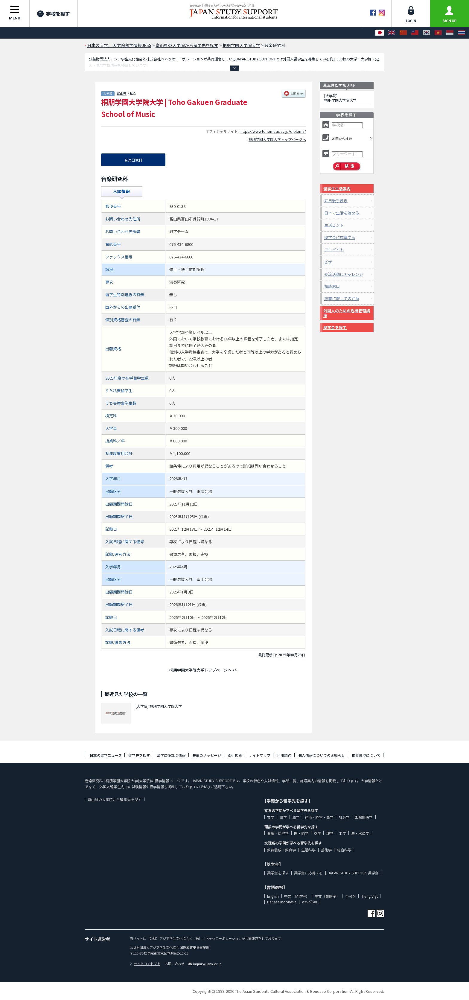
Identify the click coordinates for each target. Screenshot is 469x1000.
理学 (330, 833)
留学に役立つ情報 (171, 755)
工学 (342, 833)
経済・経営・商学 (319, 817)
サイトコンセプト (145, 963)
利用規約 (284, 755)
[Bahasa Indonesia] (449, 33)
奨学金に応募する (339, 237)
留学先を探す (139, 755)
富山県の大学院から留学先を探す (114, 799)
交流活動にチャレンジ (343, 274)
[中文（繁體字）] (414, 33)
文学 (270, 817)
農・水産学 (360, 833)
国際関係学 (364, 817)
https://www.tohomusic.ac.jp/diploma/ (273, 131)
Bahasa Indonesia (281, 901)
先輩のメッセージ (206, 755)
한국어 (350, 896)
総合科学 (344, 849)
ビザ (328, 262)
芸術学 (326, 849)
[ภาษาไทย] (461, 33)
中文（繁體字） (327, 896)
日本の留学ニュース (106, 755)
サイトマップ (259, 755)
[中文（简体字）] (403, 33)
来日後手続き (336, 200)
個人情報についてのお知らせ (321, 755)
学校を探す (53, 13)
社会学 (344, 817)
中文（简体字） (296, 896)
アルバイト (334, 249)
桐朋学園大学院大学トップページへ (277, 139)
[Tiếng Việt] (438, 33)
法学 (295, 817)
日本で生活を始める (341, 213)
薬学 (317, 833)
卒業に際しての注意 (341, 298)
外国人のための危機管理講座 (346, 313)
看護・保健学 (278, 833)
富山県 (122, 93)
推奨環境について (366, 755)
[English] (391, 33)
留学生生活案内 (337, 188)
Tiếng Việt (369, 896)
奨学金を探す (335, 327)
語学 (283, 817)
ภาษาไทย (309, 901)
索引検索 (235, 755)
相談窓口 (332, 286)
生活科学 (308, 849)
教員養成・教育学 (281, 849)
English (273, 896)
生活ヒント (334, 225)
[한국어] (426, 33)
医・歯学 (301, 833)
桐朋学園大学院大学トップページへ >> (203, 670)
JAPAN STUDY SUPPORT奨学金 (353, 872)
